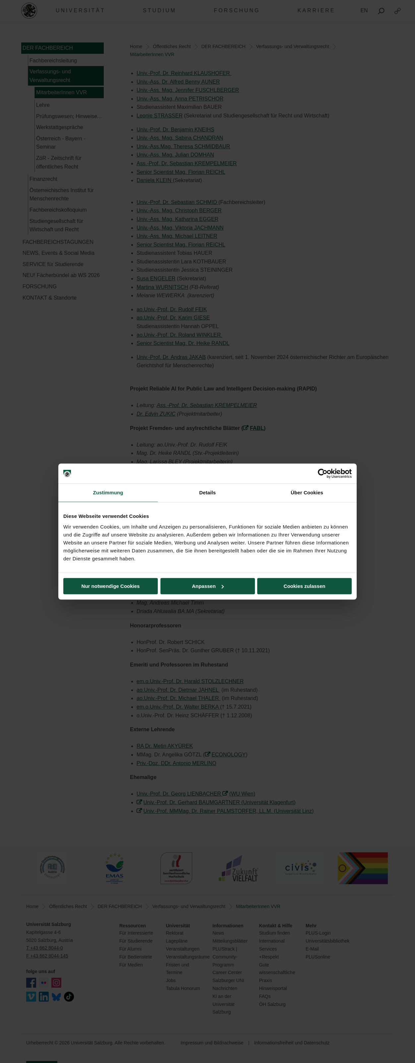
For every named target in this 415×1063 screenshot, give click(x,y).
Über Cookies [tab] (307, 492)
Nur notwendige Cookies (111, 586)
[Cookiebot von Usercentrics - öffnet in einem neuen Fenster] (323, 473)
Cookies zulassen (305, 586)
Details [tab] (207, 492)
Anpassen (208, 586)
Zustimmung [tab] (108, 492)
